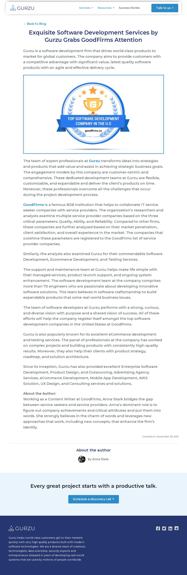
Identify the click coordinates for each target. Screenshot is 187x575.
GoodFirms (33, 204)
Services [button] (85, 7)
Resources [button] (104, 7)
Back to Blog (34, 24)
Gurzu (94, 161)
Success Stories (129, 7)
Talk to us (165, 8)
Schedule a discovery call (94, 499)
